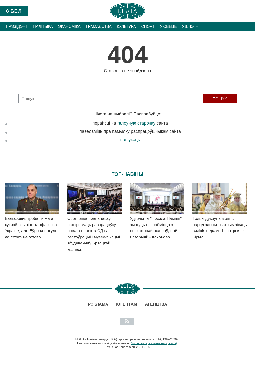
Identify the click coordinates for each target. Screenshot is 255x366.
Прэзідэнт (17, 26)
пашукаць (130, 139)
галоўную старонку (136, 123)
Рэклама (98, 304)
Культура (126, 26)
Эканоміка (69, 26)
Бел (16, 11)
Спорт (148, 26)
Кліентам (126, 304)
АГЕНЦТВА (156, 304)
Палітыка (43, 26)
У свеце (168, 26)
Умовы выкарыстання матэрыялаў (154, 343)
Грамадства (99, 26)
